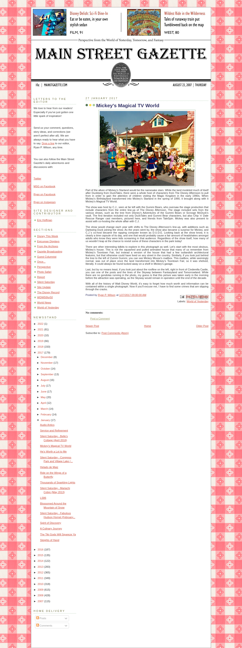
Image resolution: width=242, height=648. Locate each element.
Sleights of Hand (49, 540)
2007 (41, 601)
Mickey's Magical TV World (55, 445)
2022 (41, 323)
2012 (41, 572)
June (44, 391)
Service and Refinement (54, 430)
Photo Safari (44, 271)
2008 (41, 595)
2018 (41, 346)
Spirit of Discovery (50, 522)
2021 (41, 329)
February (46, 414)
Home (147, 325)
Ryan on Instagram (45, 202)
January (46, 420)
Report (41, 277)
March (45, 408)
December (47, 357)
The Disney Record (48, 292)
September (47, 374)
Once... (41, 261)
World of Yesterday (197, 301)
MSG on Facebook (44, 186)
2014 (41, 560)
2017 (41, 352)
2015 (41, 555)
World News (44, 302)
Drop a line (48, 143)
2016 (41, 549)
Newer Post (92, 325)
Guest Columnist (46, 256)
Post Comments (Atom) (115, 333)
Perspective (44, 266)
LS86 (43, 497)
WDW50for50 (45, 297)
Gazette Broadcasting (49, 251)
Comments (44, 625)
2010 (41, 584)
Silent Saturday (46, 282)
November (47, 362)
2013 (41, 566)
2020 (41, 335)
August (45, 380)
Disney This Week (47, 236)
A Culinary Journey (51, 528)
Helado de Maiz (49, 467)
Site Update (44, 287)
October (46, 368)
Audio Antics (47, 424)
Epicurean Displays (48, 241)
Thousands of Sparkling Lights (57, 482)
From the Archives (47, 246)
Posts (41, 618)
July (43, 385)
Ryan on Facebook (45, 194)
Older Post (202, 325)
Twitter (37, 178)
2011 (41, 578)
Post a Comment (100, 318)
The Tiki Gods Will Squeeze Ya (58, 534)
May (43, 397)
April (44, 402)
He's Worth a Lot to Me (53, 451)
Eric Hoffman (44, 220)
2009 (41, 589)
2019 (41, 341)
